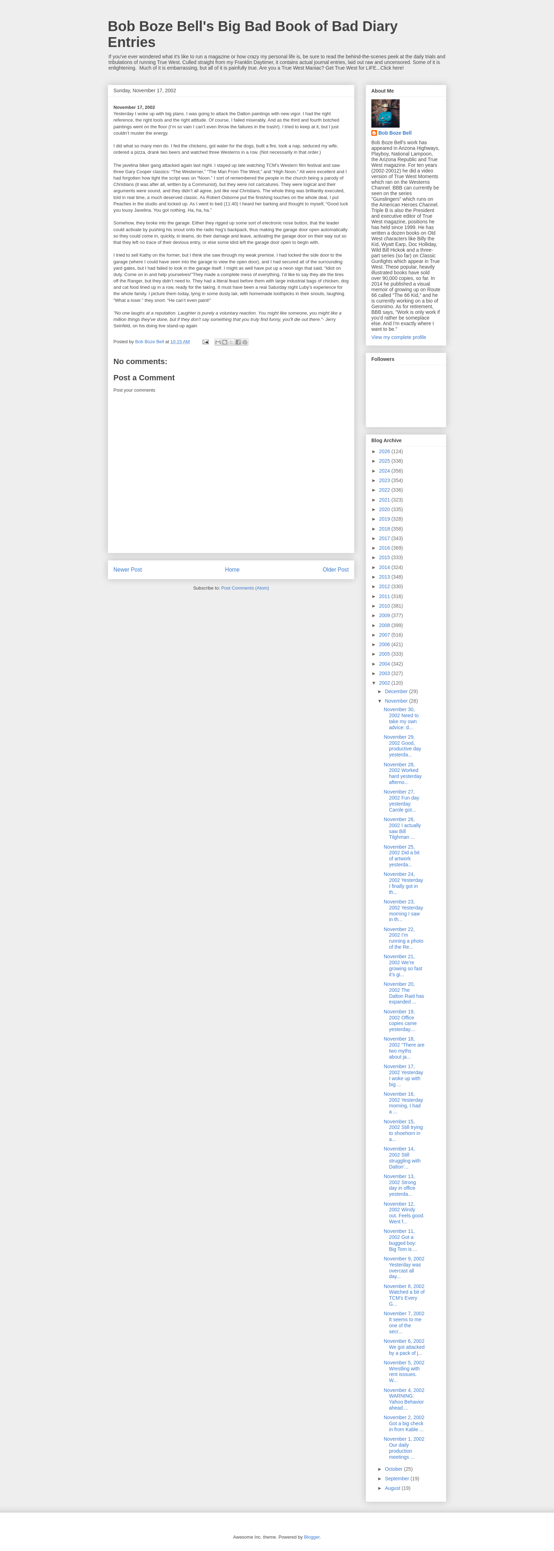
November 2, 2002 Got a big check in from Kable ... (404, 1423)
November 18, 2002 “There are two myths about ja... (404, 1047)
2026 (385, 451)
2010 (385, 606)
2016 (385, 548)
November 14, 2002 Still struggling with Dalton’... (402, 1157)
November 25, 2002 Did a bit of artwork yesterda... (401, 855)
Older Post (336, 570)
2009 (385, 615)
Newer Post (127, 570)
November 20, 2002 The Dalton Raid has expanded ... (404, 993)
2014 (385, 567)
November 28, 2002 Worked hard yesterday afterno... (403, 773)
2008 (385, 625)
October (394, 1469)
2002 (385, 683)
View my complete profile (398, 337)
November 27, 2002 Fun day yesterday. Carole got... (401, 800)
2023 (385, 480)
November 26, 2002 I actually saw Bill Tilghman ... (402, 828)
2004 (385, 664)
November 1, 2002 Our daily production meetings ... (404, 1447)
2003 (385, 673)
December (397, 691)
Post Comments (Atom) (245, 588)
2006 (385, 644)
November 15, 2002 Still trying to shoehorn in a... (403, 1130)
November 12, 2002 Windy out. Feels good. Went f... (404, 1212)
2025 (385, 461)
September (397, 1478)
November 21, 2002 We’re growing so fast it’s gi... (403, 965)
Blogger (311, 1537)
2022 (385, 490)
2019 (385, 519)
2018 (385, 529)
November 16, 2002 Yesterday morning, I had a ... (403, 1102)
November (397, 701)
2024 (385, 471)
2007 (385, 635)
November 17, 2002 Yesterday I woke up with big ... (403, 1075)
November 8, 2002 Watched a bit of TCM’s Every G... (404, 1295)
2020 (385, 509)
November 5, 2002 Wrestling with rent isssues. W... (404, 1371)
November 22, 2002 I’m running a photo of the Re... (403, 938)
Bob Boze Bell (395, 133)
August (393, 1488)
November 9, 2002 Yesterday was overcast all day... (404, 1267)
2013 (385, 577)
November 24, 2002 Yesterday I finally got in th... (403, 883)
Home (232, 570)
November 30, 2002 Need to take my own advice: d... (401, 718)
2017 (385, 538)
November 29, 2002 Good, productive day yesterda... (402, 745)
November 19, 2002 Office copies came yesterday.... (400, 1020)
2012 (385, 586)
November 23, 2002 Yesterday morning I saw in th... (403, 910)
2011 (385, 596)
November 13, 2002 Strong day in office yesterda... (400, 1185)
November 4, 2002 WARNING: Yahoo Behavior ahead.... (404, 1399)
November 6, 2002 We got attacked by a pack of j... (404, 1347)
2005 (385, 654)
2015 (385, 557)
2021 (385, 500)
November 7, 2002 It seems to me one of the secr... (404, 1322)
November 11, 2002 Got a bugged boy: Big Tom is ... (400, 1240)
